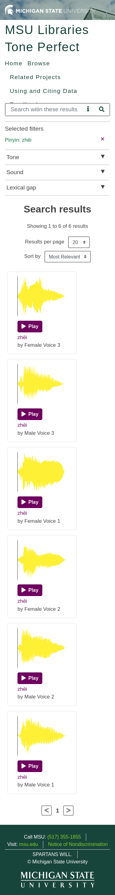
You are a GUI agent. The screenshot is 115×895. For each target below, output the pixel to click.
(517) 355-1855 (64, 837)
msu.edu (28, 844)
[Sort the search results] (67, 256)
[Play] (29, 326)
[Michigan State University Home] (50, 10)
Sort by (32, 256)
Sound (14, 172)
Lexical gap (21, 187)
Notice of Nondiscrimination (78, 844)
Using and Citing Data (43, 91)
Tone (12, 157)
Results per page (44, 242)
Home (14, 63)
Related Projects (35, 77)
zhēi (22, 337)
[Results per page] (79, 242)
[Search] (45, 109)
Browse (39, 63)
